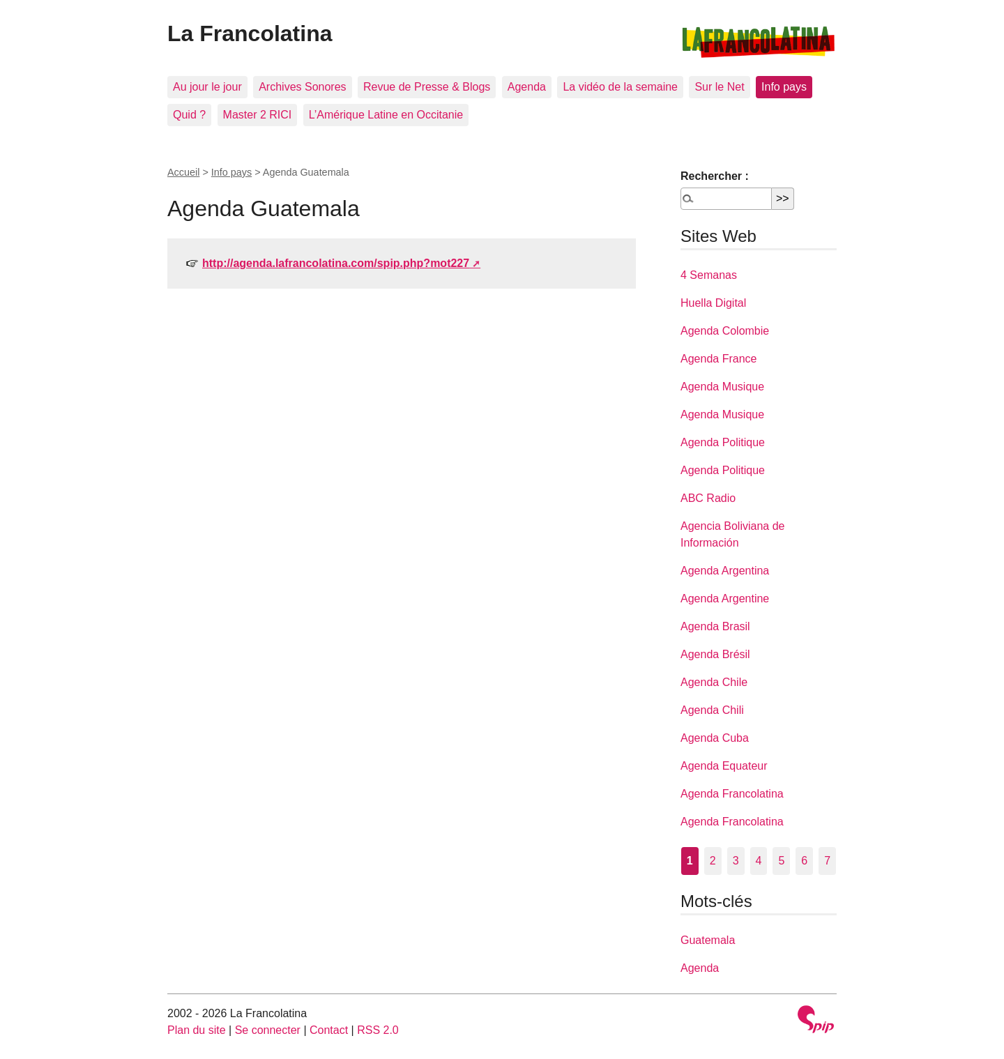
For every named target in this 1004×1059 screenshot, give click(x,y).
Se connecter (268, 1030)
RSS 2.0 (378, 1030)
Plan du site (196, 1030)
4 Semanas (708, 275)
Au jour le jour (207, 87)
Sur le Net (719, 87)
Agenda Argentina (724, 571)
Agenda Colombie (724, 331)
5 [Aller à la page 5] (781, 861)
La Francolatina (250, 33)
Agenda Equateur (724, 766)
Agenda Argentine (724, 598)
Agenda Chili (712, 710)
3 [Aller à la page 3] (736, 861)
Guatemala (707, 940)
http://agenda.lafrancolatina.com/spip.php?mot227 (335, 263)
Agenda (527, 87)
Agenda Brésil (715, 654)
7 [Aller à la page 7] (827, 861)
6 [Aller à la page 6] (804, 861)
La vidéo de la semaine (620, 87)
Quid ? (189, 115)
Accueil (183, 172)
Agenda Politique (722, 442)
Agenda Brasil (715, 626)
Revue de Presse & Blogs (426, 87)
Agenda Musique (722, 387)
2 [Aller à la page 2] (713, 861)
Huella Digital (713, 303)
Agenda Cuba (714, 738)
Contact (329, 1030)
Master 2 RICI (257, 115)
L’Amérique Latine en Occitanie (386, 115)
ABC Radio (708, 498)
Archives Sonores (302, 87)
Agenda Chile (713, 682)
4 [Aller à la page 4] (759, 861)
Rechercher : (714, 176)
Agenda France (718, 359)
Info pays (784, 87)
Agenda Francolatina (732, 794)
